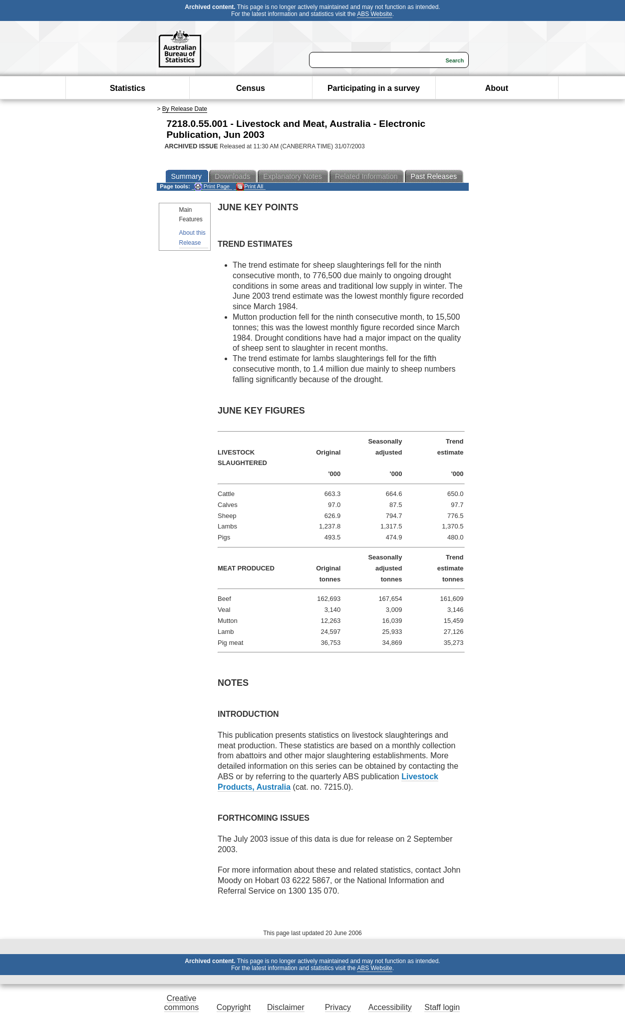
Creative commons (181, 1003)
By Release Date (184, 108)
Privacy (338, 1007)
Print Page (212, 186)
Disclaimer (286, 1007)
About (496, 88)
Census (250, 88)
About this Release (192, 237)
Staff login (442, 1007)
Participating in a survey (373, 88)
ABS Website (374, 13)
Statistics (127, 88)
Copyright (234, 1007)
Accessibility (390, 1007)
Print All (249, 186)
